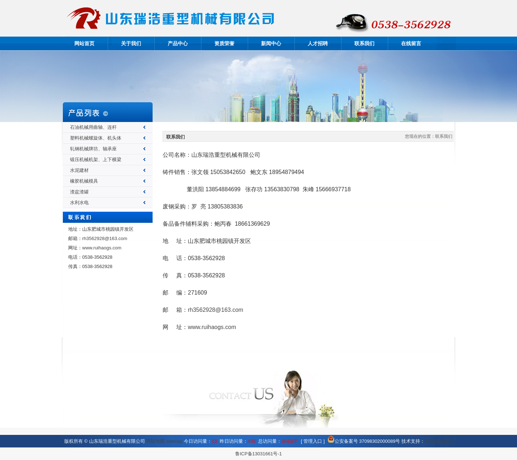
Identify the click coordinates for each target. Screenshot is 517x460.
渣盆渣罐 (79, 191)
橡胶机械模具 (84, 181)
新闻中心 (271, 43)
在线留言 (411, 43)
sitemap (174, 441)
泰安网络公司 (439, 441)
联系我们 (364, 43)
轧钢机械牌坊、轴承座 (93, 148)
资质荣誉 (224, 43)
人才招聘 (318, 43)
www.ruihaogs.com (101, 247)
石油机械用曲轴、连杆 (93, 127)
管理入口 (312, 441)
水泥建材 (79, 170)
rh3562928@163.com (104, 238)
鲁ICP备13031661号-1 (258, 453)
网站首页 (84, 43)
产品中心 (178, 43)
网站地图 (155, 441)
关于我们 (131, 43)
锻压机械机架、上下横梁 (95, 159)
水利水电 (79, 202)
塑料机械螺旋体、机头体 (95, 138)
